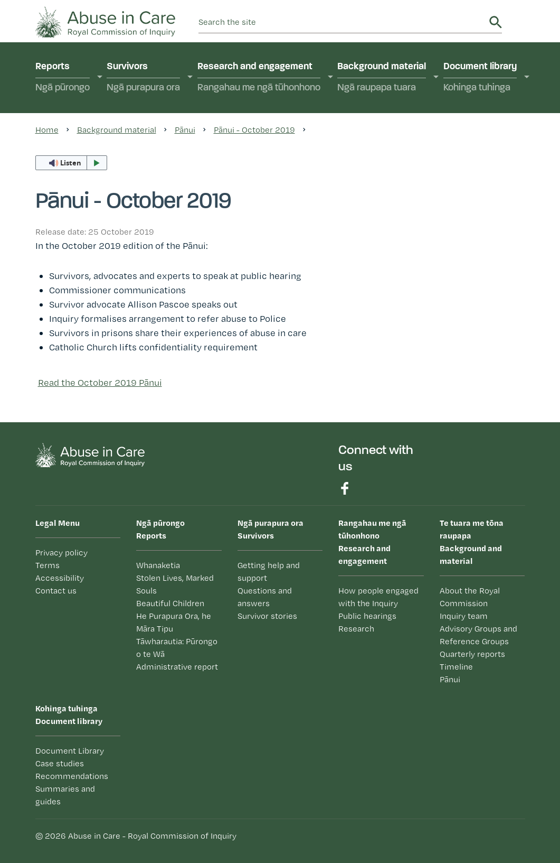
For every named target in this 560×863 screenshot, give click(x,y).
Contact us (56, 591)
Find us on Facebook (344, 488)
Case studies (59, 763)
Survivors (143, 78)
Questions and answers (265, 597)
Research (356, 629)
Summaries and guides (65, 795)
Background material (381, 78)
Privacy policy (61, 553)
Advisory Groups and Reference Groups (478, 635)
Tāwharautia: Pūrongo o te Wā (176, 647)
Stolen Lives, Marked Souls (175, 584)
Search (495, 22)
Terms (47, 565)
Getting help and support (269, 571)
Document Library (69, 751)
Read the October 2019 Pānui (100, 382)
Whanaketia (158, 565)
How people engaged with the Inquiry (378, 597)
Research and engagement (258, 78)
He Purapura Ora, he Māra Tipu (173, 622)
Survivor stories (267, 616)
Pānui (450, 679)
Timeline (456, 667)
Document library (480, 78)
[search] (342, 22)
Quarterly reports (472, 654)
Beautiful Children (170, 603)
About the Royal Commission (470, 597)
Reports (62, 78)
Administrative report (177, 667)
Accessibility (59, 578)
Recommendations (71, 776)
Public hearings (367, 616)
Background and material (482, 541)
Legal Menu (57, 522)
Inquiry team (464, 616)
